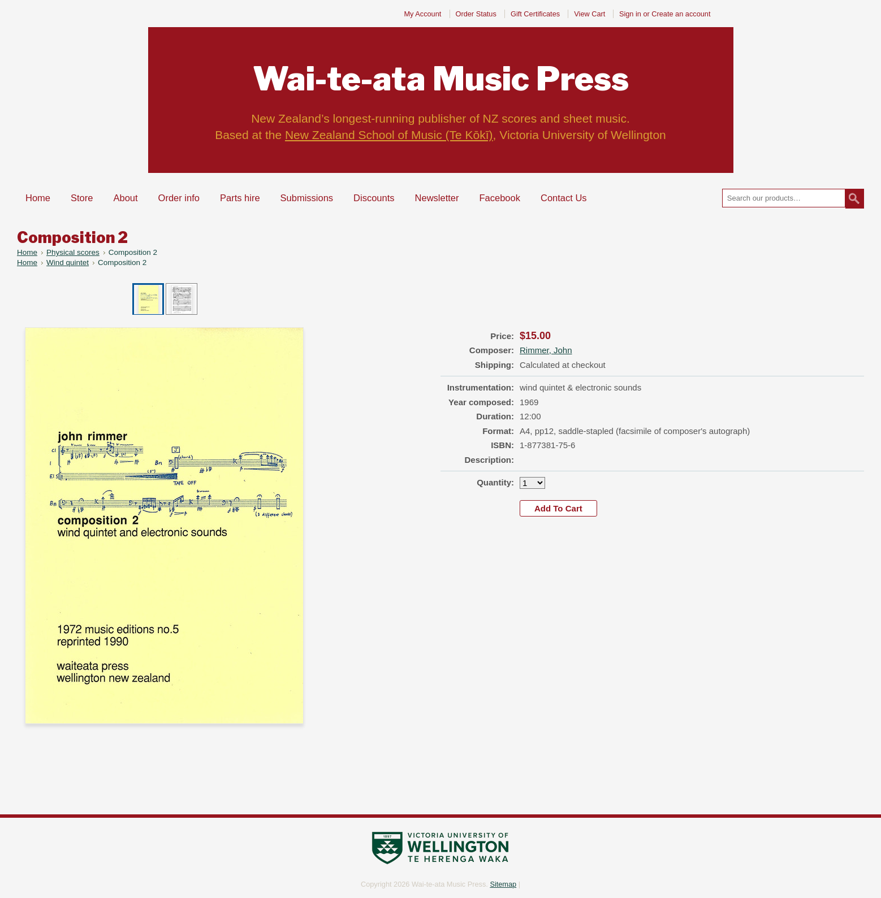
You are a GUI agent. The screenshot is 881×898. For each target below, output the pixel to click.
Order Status (476, 14)
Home (27, 252)
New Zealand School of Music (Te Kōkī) (389, 134)
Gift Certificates (535, 14)
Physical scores (73, 252)
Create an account (680, 14)
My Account (422, 14)
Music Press (441, 78)
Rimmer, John (546, 350)
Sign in (630, 14)
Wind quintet (67, 262)
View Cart (590, 14)
